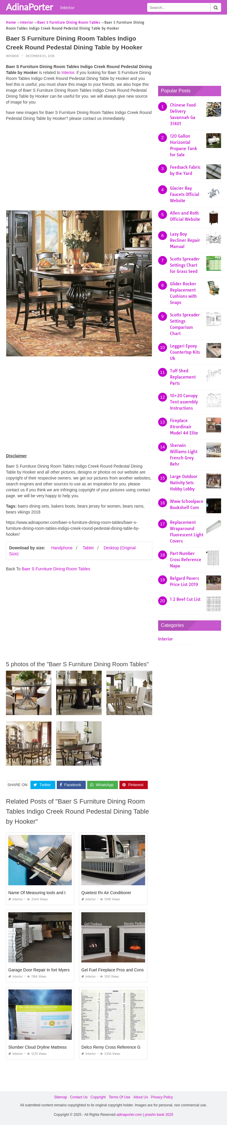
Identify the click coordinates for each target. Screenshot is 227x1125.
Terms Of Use (119, 1097)
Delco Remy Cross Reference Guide (114, 1047)
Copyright (98, 1097)
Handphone (61, 547)
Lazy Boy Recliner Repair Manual (185, 240)
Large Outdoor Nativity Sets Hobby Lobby (183, 483)
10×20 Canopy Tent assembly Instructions (184, 402)
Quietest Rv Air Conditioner (106, 892)
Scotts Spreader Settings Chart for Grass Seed (185, 265)
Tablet (87, 547)
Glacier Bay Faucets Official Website (184, 194)
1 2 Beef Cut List (185, 599)
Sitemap (60, 1097)
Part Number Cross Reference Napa (185, 560)
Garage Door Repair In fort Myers (39, 970)
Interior (67, 7)
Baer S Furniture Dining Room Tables (56, 568)
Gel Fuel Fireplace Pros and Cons (112, 970)
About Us (140, 1097)
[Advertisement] (79, 167)
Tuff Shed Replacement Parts (183, 377)
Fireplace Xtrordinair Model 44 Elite (184, 427)
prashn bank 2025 (159, 1115)
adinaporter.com (129, 1115)
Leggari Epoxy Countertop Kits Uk (185, 352)
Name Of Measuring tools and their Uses (45, 892)
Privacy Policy (162, 1097)
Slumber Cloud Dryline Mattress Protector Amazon (54, 1047)
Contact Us (78, 1097)
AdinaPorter (29, 6)
